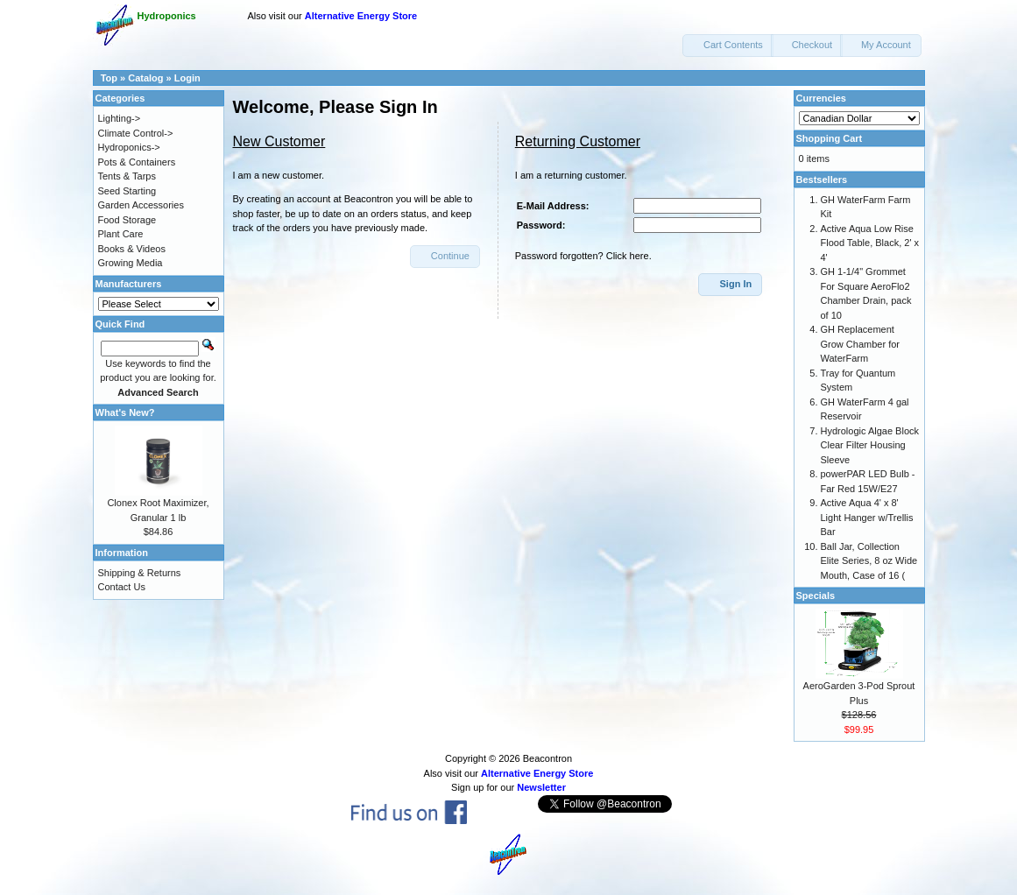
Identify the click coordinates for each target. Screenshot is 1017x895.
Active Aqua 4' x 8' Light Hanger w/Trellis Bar (867, 517)
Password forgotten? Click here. (583, 255)
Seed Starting (127, 191)
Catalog (145, 78)
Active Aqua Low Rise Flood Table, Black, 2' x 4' (870, 243)
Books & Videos (132, 248)
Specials (816, 595)
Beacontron (547, 758)
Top (109, 78)
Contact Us (121, 586)
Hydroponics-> (129, 147)
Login (187, 78)
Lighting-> (119, 118)
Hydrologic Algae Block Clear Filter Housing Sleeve (870, 445)
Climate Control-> (135, 133)
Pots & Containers (137, 162)
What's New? (125, 412)
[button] (727, 45)
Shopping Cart (829, 138)
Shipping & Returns (139, 572)
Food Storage (127, 220)
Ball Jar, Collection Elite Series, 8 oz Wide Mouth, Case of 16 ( (869, 561)
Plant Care (121, 234)
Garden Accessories (141, 205)
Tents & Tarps (127, 176)
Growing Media (130, 262)
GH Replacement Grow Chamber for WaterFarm (860, 343)
